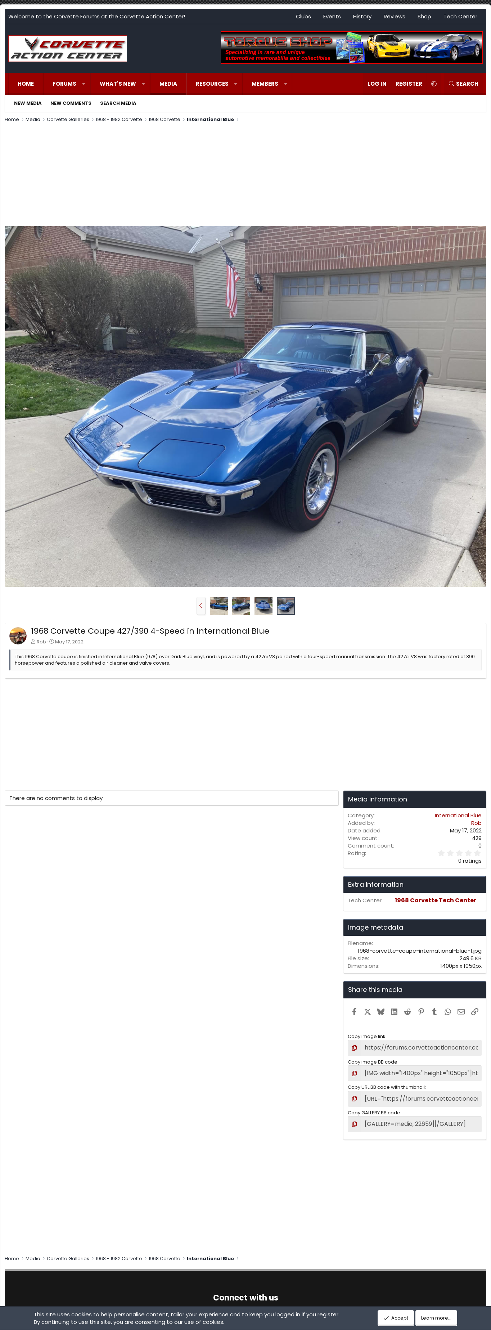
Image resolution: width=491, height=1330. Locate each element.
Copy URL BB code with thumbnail (386, 1084)
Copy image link (367, 1036)
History (362, 16)
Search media (118, 103)
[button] (83, 84)
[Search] (463, 84)
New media (28, 103)
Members (265, 83)
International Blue (458, 815)
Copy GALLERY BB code (374, 1108)
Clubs (303, 16)
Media (168, 83)
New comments (70, 103)
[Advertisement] (245, 175)
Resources (212, 83)
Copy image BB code (372, 1060)
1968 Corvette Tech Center (435, 900)
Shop (424, 16)
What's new (118, 83)
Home (26, 83)
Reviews (394, 16)
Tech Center (460, 16)
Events (332, 16)
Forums (64, 83)
